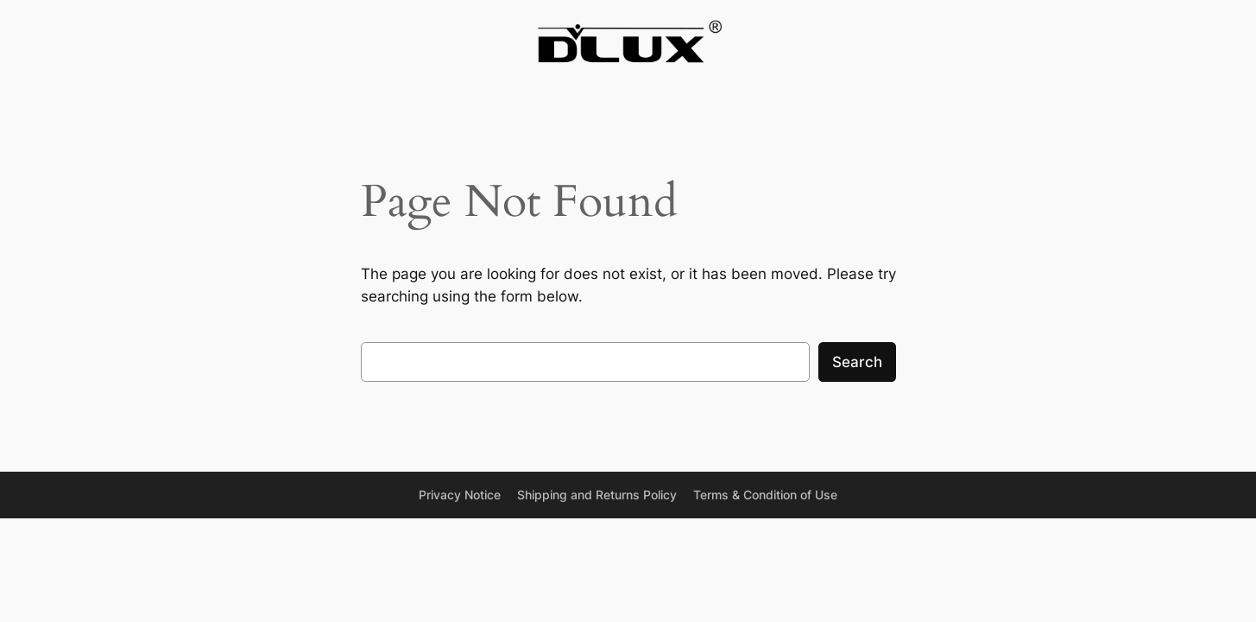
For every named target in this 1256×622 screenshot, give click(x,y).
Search (857, 362)
